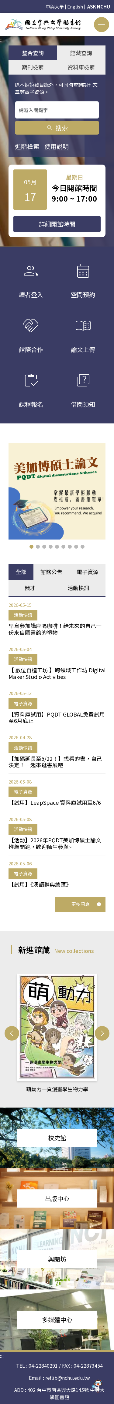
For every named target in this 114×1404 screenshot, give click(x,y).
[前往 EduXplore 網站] (97, 1385)
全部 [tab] (21, 572)
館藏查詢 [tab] (81, 53)
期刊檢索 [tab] (33, 67)
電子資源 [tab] (87, 572)
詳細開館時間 (57, 223)
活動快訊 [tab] (78, 588)
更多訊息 (86, 904)
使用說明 (56, 146)
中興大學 (55, 6)
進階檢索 (27, 146)
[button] (31, 547)
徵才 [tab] (30, 588)
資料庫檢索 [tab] (81, 67)
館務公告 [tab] (51, 572)
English (75, 6)
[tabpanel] (57, 745)
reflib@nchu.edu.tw (67, 1377)
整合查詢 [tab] (33, 53)
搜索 (57, 127)
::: (2, 16)
